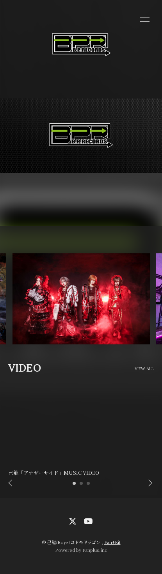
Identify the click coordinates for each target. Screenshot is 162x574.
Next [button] (148, 483)
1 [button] (75, 486)
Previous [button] (11, 483)
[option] (81, 298)
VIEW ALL (144, 369)
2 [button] (82, 486)
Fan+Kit (112, 542)
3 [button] (89, 486)
